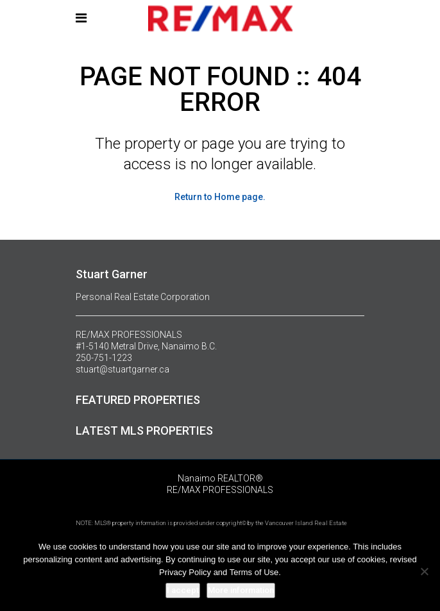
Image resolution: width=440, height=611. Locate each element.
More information (241, 590)
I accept (183, 590)
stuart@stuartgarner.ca (122, 369)
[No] (424, 571)
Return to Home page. (220, 197)
